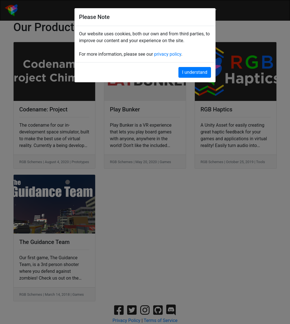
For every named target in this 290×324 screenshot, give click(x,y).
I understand (194, 72)
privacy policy (167, 54)
